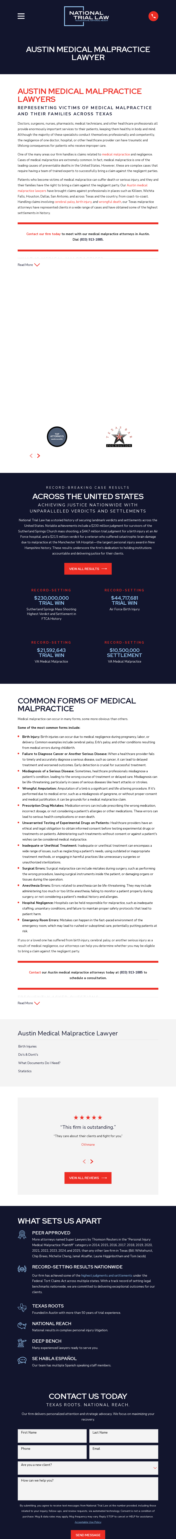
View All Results (88, 428)
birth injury (84, 202)
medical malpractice (116, 154)
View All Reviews (88, 1038)
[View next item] (38, 315)
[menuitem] (88, 907)
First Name (29, 1293)
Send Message (88, 1395)
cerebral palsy (65, 202)
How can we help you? (37, 1341)
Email (96, 1309)
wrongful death (110, 202)
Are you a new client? (36, 1325)
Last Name (100, 1293)
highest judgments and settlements (106, 1136)
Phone (25, 1309)
